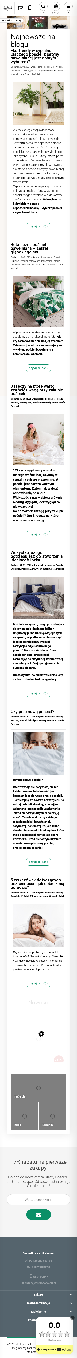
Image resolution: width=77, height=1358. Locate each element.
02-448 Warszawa (38, 1266)
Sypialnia (15, 261)
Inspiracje (48, 257)
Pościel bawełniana (20, 264)
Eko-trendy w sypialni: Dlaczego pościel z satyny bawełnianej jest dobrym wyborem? (35, 56)
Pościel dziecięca (29, 720)
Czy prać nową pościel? (32, 711)
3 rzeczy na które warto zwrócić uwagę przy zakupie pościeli (37, 389)
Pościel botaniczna (20, 70)
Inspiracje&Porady (50, 261)
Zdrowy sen (57, 67)
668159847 (40, 1277)
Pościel (46, 67)
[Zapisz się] (38, 1214)
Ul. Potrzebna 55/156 (38, 1260)
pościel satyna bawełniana (43, 70)
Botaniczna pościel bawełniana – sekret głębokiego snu (29, 248)
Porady (57, 257)
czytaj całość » (38, 226)
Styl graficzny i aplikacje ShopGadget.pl (33, 1348)
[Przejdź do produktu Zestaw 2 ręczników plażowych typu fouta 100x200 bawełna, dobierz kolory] (38, 1043)
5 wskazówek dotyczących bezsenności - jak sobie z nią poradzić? (37, 883)
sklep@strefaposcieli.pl (40, 1283)
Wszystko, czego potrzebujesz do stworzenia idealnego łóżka (37, 556)
